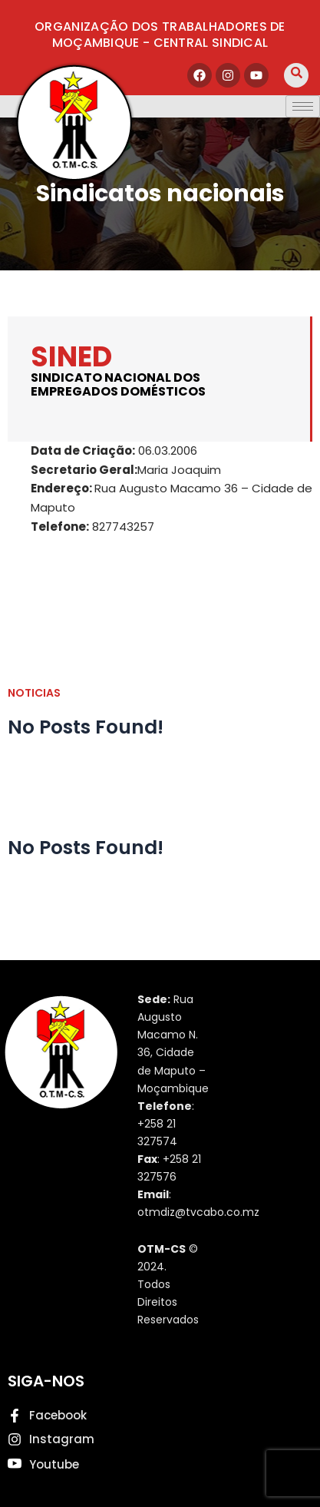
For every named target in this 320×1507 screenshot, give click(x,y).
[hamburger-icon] (302, 106)
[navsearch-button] (296, 75)
